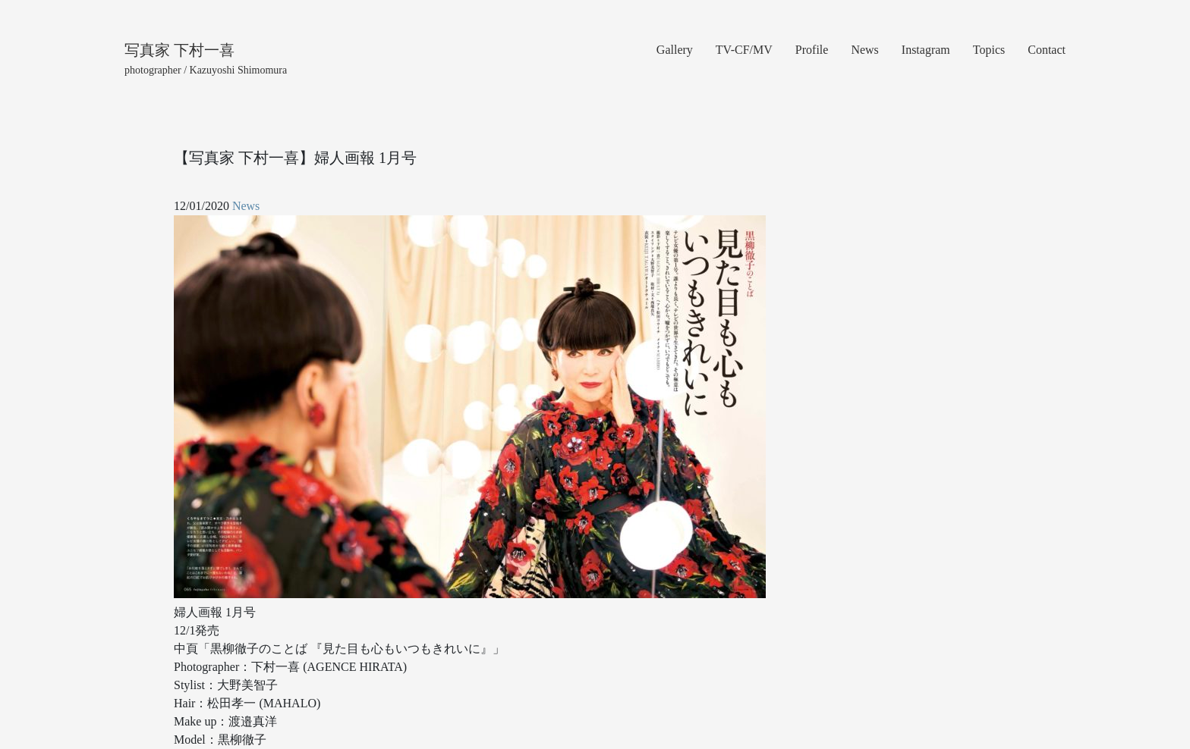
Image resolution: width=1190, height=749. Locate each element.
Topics (989, 49)
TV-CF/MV (744, 49)
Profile (812, 49)
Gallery (674, 49)
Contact (1047, 49)
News (864, 49)
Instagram (926, 49)
